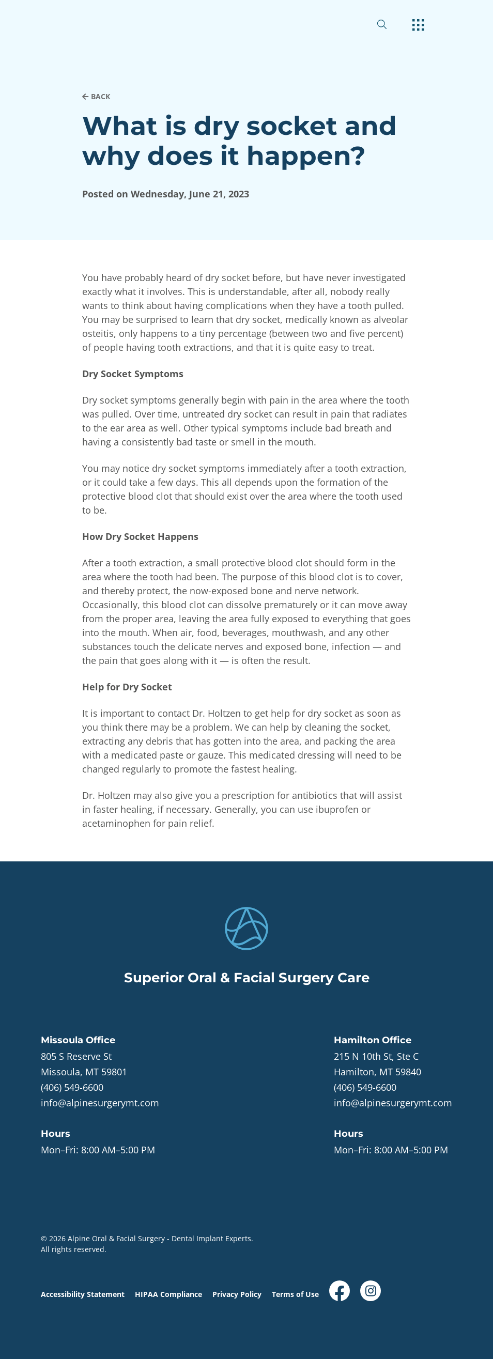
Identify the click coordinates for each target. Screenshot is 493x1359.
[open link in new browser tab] (339, 1290)
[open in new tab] (84, 1063)
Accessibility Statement (83, 1294)
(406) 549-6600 (72, 1087)
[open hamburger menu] (418, 26)
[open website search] (390, 24)
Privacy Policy (236, 1294)
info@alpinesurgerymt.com (100, 1103)
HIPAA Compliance (168, 1294)
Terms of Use (295, 1294)
